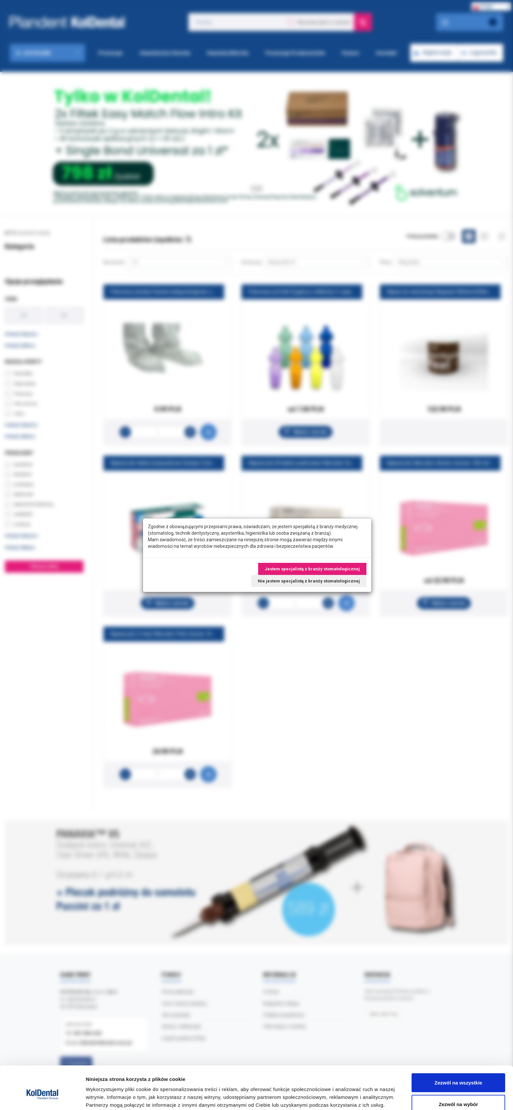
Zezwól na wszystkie (458, 1049)
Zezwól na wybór (458, 1071)
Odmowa (458, 1092)
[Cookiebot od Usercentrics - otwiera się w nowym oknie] (42, 1097)
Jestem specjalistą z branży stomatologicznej (312, 568)
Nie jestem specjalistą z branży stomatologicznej (309, 581)
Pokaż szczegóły (349, 1093)
